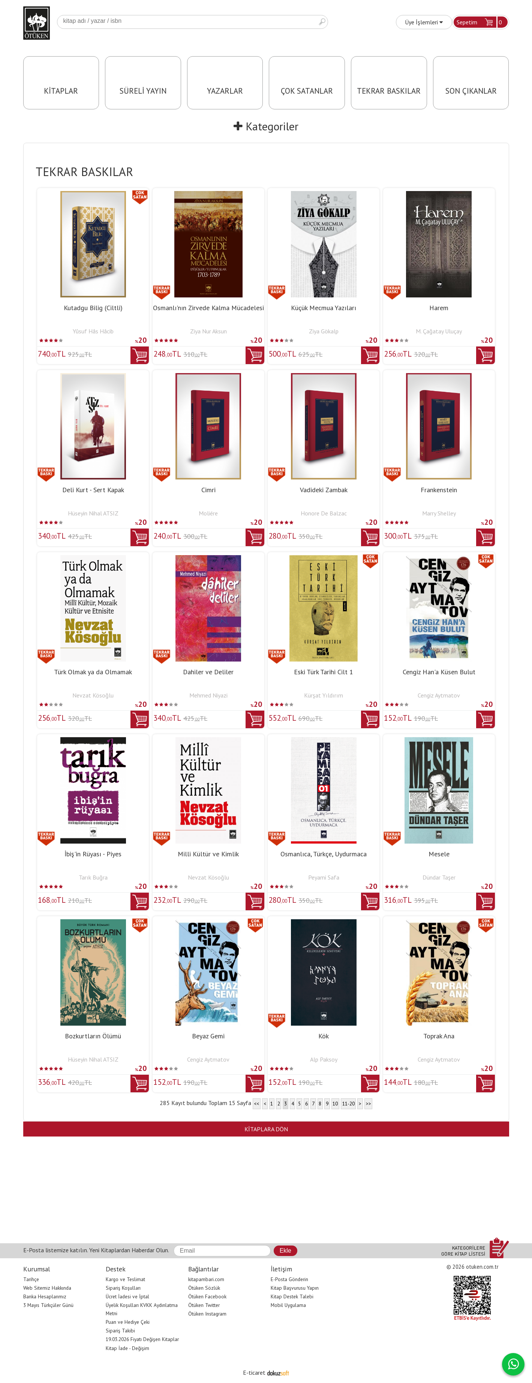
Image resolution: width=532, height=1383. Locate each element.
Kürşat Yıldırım (323, 695)
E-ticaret (254, 1372)
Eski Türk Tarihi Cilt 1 (323, 672)
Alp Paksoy (323, 1059)
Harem (438, 307)
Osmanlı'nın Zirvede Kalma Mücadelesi (208, 307)
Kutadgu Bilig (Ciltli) (93, 307)
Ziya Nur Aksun (208, 331)
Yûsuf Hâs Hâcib (93, 331)
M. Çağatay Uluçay (439, 331)
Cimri (208, 489)
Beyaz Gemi (208, 1036)
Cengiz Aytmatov (439, 695)
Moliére (208, 513)
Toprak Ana (438, 1036)
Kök (323, 1036)
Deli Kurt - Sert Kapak (93, 489)
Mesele (439, 854)
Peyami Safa (323, 877)
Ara (322, 21)
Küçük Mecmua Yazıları (323, 307)
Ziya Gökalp (324, 331)
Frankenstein (439, 489)
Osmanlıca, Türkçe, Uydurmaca (323, 854)
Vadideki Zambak (324, 489)
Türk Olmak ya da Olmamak (93, 672)
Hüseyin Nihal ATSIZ (93, 513)
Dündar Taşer (439, 877)
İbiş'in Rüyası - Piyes (92, 854)
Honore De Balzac (324, 513)
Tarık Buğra (93, 877)
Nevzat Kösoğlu (93, 695)
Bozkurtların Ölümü (93, 1036)
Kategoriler (266, 126)
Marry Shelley (439, 513)
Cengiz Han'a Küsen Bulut (439, 672)
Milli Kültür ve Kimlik (208, 854)
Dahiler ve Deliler (208, 672)
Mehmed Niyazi (208, 695)
